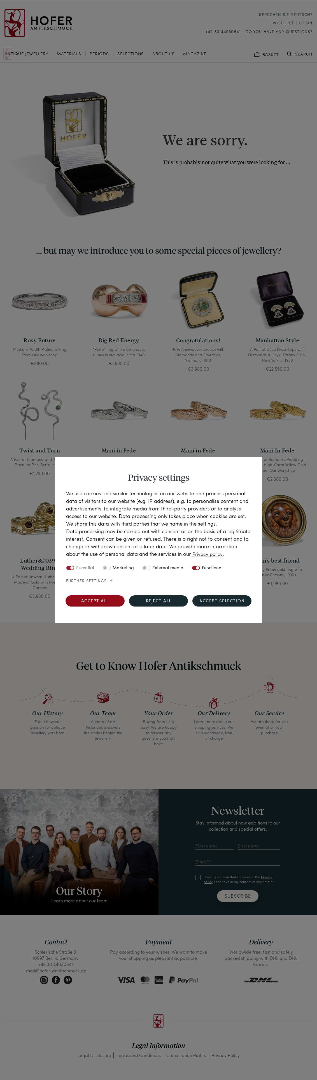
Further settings (86, 581)
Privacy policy (208, 553)
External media (167, 568)
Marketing (123, 568)
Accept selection (221, 601)
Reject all (158, 601)
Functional (212, 568)
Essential (85, 568)
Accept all (95, 601)
